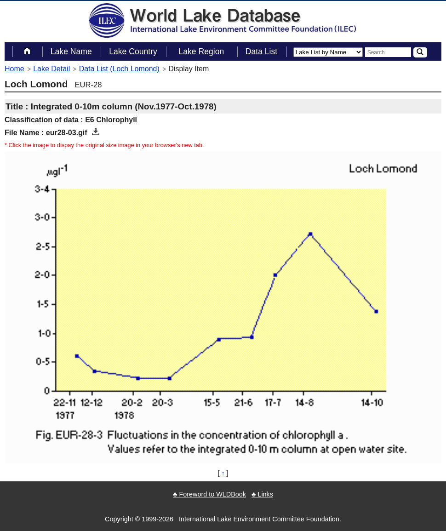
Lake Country (133, 51)
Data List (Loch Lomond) (119, 69)
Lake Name (71, 51)
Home (14, 69)
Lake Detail (51, 69)
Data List (261, 51)
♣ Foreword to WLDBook (209, 494)
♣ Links (262, 494)
